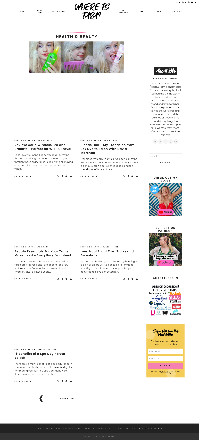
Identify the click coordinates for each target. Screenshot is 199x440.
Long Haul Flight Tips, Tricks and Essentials (107, 253)
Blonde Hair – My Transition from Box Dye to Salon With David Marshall (107, 149)
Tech (158, 11)
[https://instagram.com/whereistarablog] (155, 141)
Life (141, 11)
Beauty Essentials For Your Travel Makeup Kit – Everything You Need (42, 253)
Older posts (67, 398)
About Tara (40, 11)
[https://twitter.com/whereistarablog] (160, 141)
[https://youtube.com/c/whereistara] (175, 141)
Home (23, 11)
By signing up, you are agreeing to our (165, 372)
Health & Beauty (24, 141)
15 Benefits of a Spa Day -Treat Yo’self (39, 356)
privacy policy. (165, 373)
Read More (21, 176)
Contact (176, 11)
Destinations (58, 11)
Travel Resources (124, 11)
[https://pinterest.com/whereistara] (165, 141)
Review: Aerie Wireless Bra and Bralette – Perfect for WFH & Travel (42, 147)
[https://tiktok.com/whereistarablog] (170, 141)
